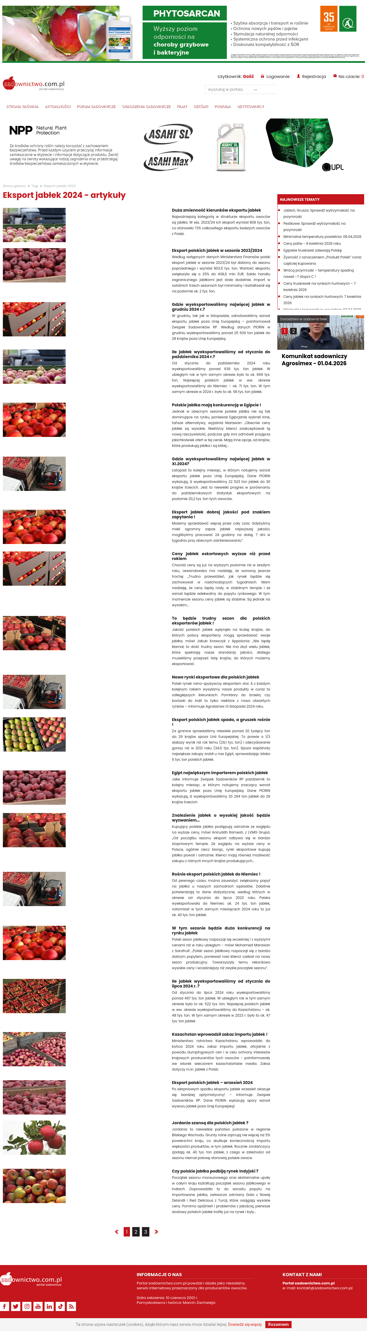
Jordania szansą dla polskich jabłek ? (210, 1123)
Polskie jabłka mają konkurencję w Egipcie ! (216, 405)
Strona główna (22, 106)
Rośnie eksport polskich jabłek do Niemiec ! (216, 874)
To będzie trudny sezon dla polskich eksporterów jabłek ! (221, 621)
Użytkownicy (250, 106)
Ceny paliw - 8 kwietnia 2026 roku (312, 243)
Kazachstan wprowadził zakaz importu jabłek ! (220, 1034)
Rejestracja (314, 76)
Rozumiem (278, 1324)
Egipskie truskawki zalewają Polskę (312, 250)
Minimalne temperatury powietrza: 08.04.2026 (322, 236)
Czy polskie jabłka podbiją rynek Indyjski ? (215, 1171)
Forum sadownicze (96, 106)
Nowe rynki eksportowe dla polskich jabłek (215, 677)
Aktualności (57, 106)
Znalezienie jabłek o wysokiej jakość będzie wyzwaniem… (221, 818)
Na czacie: (351, 76)
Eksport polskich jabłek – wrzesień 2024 (212, 1082)
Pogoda (222, 106)
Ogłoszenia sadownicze (146, 106)
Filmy (182, 106)
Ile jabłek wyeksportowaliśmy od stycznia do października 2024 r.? (221, 354)
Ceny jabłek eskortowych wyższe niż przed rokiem (221, 556)
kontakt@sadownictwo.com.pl (325, 1288)
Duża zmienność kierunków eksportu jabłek (216, 210)
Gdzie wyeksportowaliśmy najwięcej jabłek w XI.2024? (221, 461)
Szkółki (200, 106)
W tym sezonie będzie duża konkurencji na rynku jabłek (221, 930)
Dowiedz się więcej (245, 1324)
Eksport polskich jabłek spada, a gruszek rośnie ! (221, 722)
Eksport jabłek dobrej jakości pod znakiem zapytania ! (221, 514)
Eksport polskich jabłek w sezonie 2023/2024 (217, 250)
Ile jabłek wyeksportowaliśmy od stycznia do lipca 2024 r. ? (221, 984)
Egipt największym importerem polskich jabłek (220, 772)
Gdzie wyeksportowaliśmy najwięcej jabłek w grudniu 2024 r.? (221, 307)
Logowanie (278, 76)
